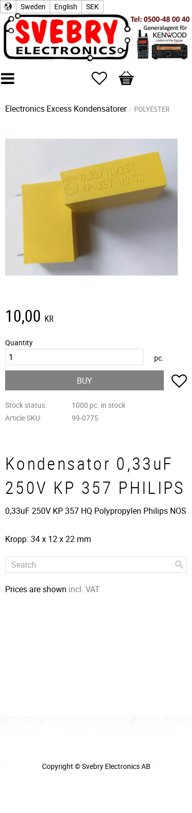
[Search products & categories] (96, 564)
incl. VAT (84, 589)
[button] (104, 78)
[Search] (179, 564)
